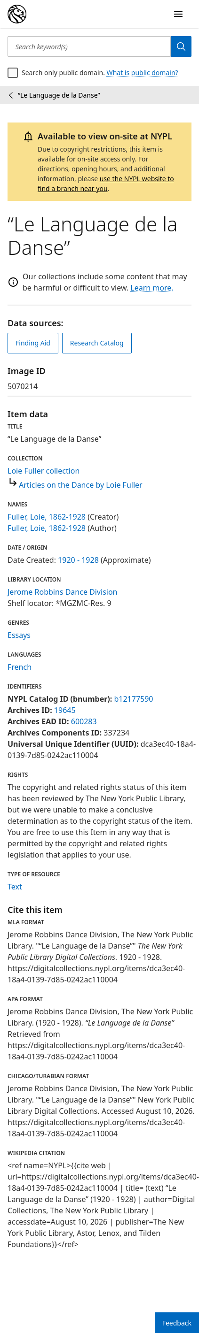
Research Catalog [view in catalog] (97, 342)
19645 (65, 710)
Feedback (176, 1322)
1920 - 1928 (78, 560)
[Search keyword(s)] (89, 46)
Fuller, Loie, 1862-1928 (47, 517)
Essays (19, 635)
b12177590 (133, 699)
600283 (84, 721)
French (20, 667)
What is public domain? (142, 72)
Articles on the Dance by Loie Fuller (81, 485)
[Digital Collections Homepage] (17, 14)
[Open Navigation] (178, 14)
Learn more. (151, 288)
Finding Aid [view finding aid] (33, 342)
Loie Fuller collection (44, 471)
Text (15, 886)
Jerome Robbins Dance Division (63, 592)
